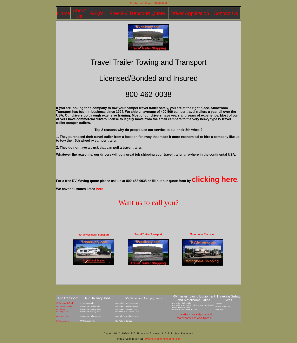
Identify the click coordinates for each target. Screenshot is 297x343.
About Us (79, 13)
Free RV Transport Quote (137, 13)
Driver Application (190, 13)
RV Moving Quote (63, 316)
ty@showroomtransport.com (162, 339)
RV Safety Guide (62, 311)
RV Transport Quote (64, 306)
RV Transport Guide (65, 303)
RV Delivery (60, 309)
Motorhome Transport (203, 234)
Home (63, 13)
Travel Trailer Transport (148, 234)
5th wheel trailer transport (94, 234)
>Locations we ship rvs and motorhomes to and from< (194, 316)
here (99, 189)
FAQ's (97, 13)
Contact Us (225, 13)
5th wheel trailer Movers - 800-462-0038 (148, 3)
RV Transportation (62, 321)
